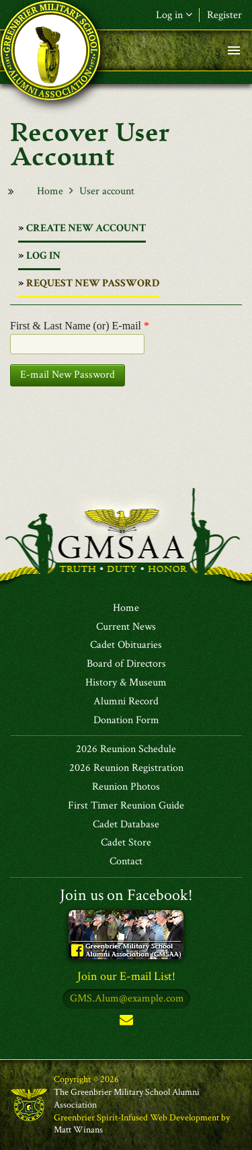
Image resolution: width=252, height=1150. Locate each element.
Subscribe (126, 1022)
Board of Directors (126, 664)
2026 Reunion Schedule (126, 749)
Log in (174, 15)
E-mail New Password (67, 375)
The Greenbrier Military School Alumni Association (127, 1098)
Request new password (92, 286)
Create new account (86, 228)
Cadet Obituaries (126, 645)
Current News (126, 627)
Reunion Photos (126, 787)
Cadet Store (126, 843)
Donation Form (126, 720)
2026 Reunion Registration (126, 768)
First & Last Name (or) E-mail (79, 325)
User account (106, 191)
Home (50, 191)
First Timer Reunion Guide (126, 806)
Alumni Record (126, 701)
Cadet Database (126, 824)
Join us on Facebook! (126, 895)
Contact (126, 861)
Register (224, 15)
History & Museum (126, 683)
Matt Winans (78, 1130)
